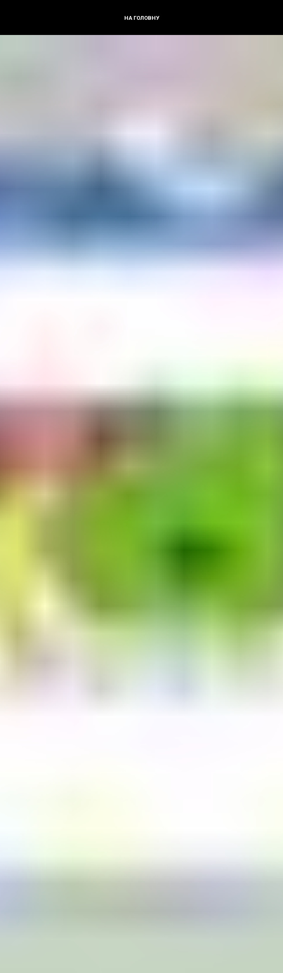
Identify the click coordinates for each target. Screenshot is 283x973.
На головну (141, 18)
